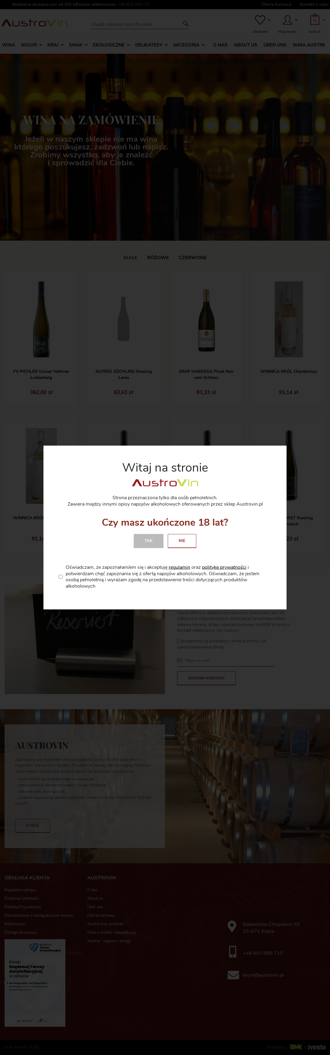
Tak (149, 540)
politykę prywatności (224, 567)
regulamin (179, 567)
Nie (182, 540)
